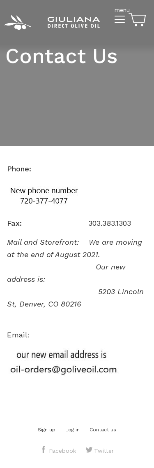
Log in (72, 430)
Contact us (103, 430)
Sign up (46, 430)
